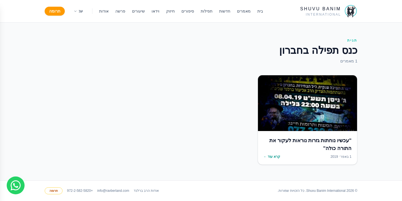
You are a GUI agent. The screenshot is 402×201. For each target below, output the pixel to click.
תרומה (54, 11)
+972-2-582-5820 (80, 191)
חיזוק (170, 11)
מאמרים (244, 11)
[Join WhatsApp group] (16, 185)
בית (260, 11)
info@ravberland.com (113, 191)
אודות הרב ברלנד (146, 191)
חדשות (224, 11)
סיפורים (187, 11)
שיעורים (138, 11)
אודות (104, 11)
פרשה (120, 11)
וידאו (155, 11)
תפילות (206, 11)
